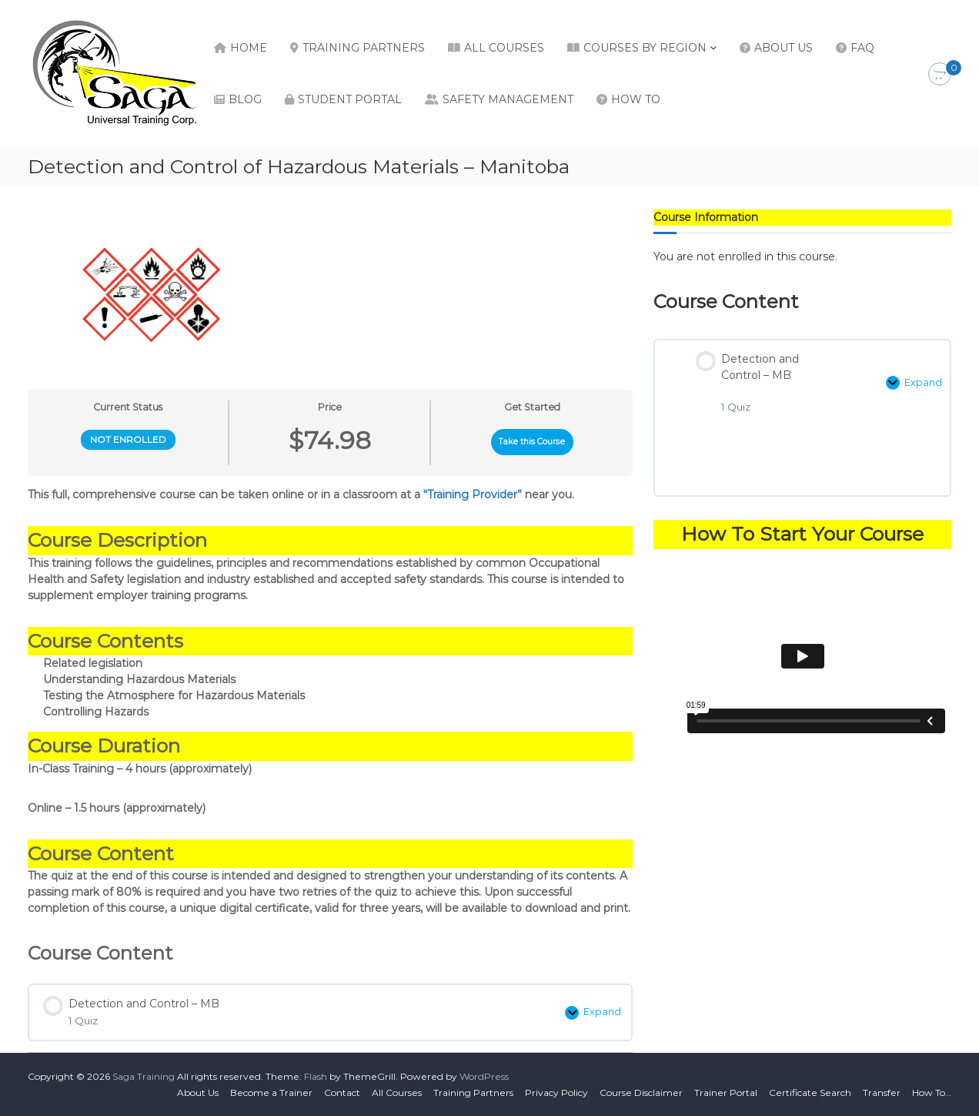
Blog (245, 99)
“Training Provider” (472, 494)
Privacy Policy (556, 1092)
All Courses (504, 48)
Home (248, 48)
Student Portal (350, 99)
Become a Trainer (271, 1092)
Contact (342, 1092)
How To (635, 99)
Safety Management (508, 99)
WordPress (484, 1076)
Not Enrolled (128, 439)
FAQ (862, 48)
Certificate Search (810, 1092)
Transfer (881, 1092)
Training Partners (363, 48)
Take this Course (532, 442)
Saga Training (143, 1076)
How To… (931, 1092)
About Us (783, 48)
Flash (315, 1076)
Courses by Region (645, 48)
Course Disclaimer (641, 1092)
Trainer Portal (725, 1092)
